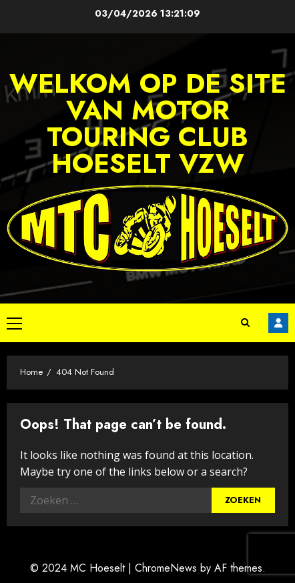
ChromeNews (166, 568)
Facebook (278, 323)
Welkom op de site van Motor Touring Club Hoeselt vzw (147, 123)
